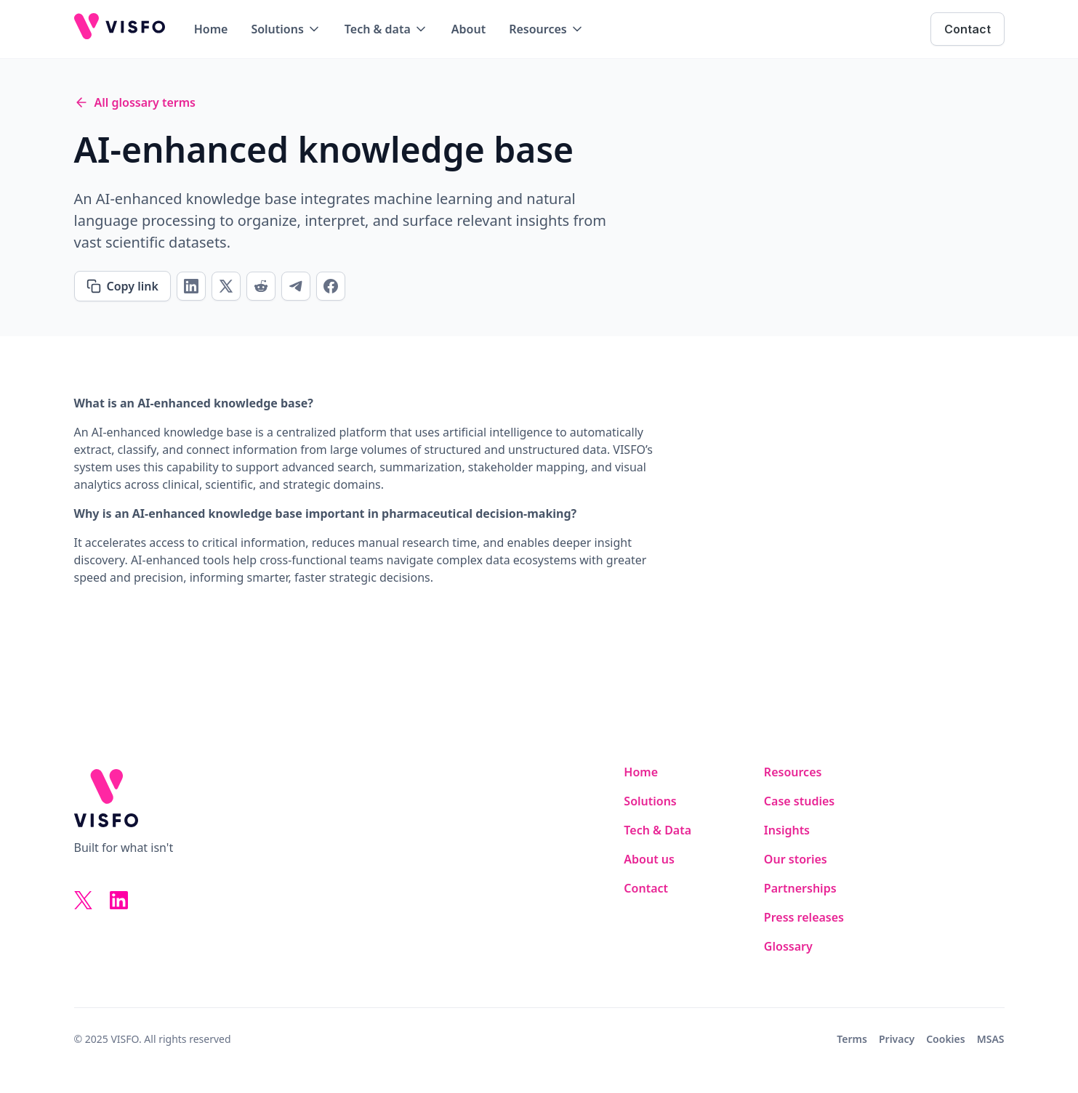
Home (211, 29)
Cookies (945, 1039)
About (468, 29)
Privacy (896, 1039)
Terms (852, 1039)
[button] (285, 29)
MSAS (991, 1039)
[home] (119, 29)
